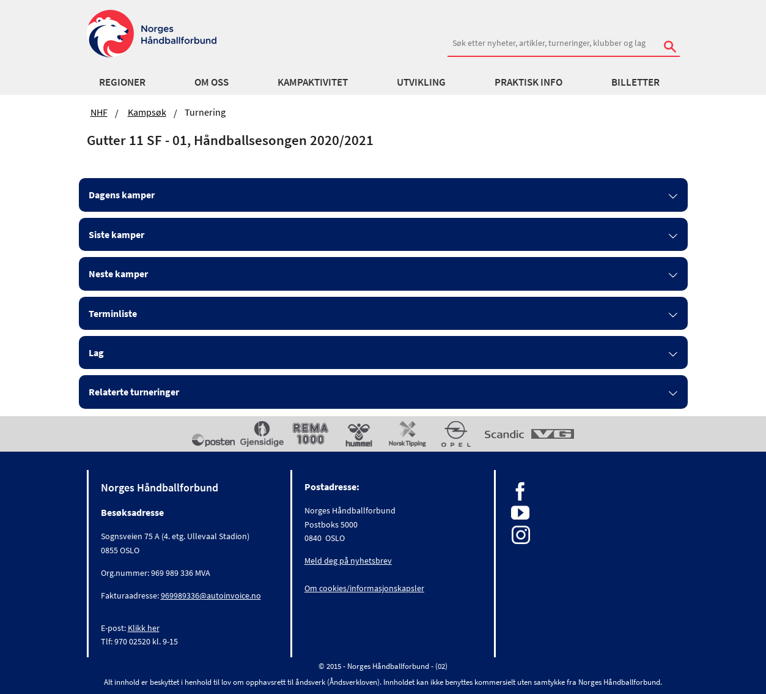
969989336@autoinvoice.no (211, 595)
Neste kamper (118, 273)
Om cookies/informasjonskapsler (364, 588)
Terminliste (113, 313)
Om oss (211, 82)
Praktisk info (528, 82)
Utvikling (421, 82)
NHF (99, 112)
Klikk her (144, 627)
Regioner (122, 82)
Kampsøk (147, 112)
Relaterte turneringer (134, 392)
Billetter (635, 82)
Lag (96, 352)
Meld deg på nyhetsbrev (348, 560)
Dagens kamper (122, 194)
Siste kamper (116, 234)
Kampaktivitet (313, 82)
